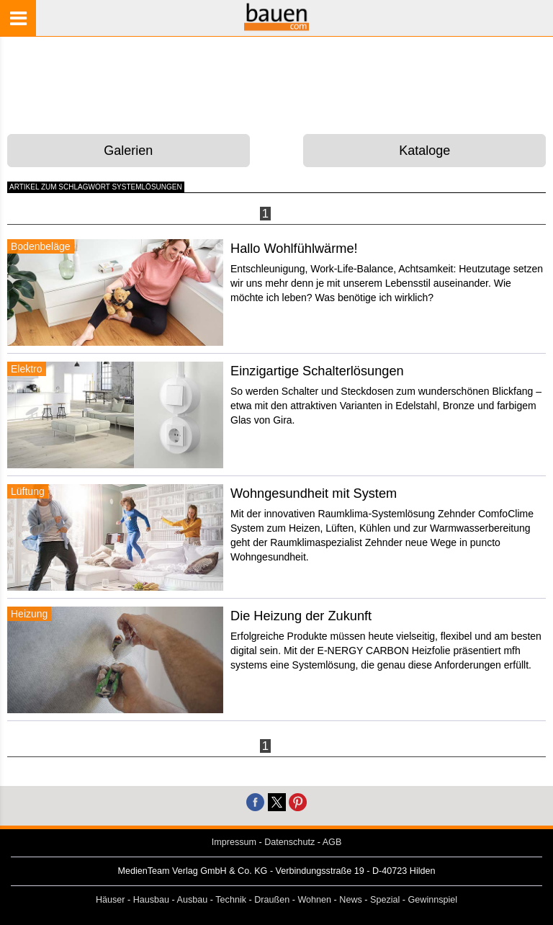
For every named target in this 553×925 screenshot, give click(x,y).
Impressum (234, 842)
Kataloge (424, 150)
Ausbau (192, 900)
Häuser (110, 900)
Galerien (128, 150)
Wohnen (314, 900)
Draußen (271, 900)
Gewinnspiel (433, 900)
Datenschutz (289, 842)
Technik (230, 900)
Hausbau (151, 900)
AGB (332, 842)
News (350, 900)
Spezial (385, 900)
